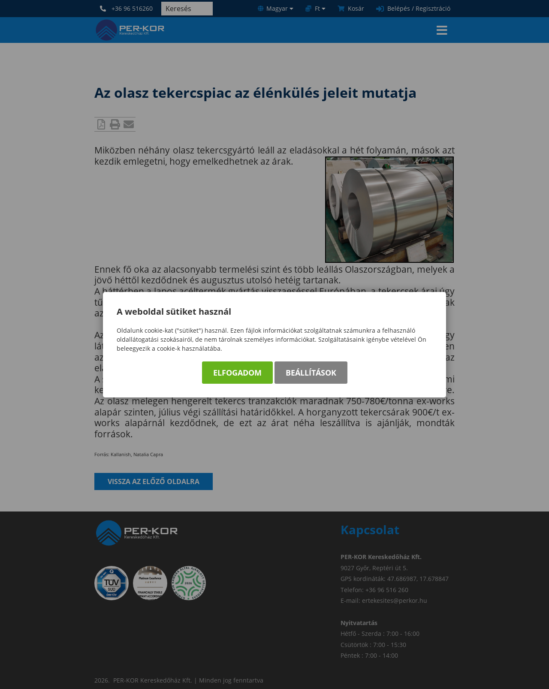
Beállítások (311, 372)
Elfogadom (237, 372)
